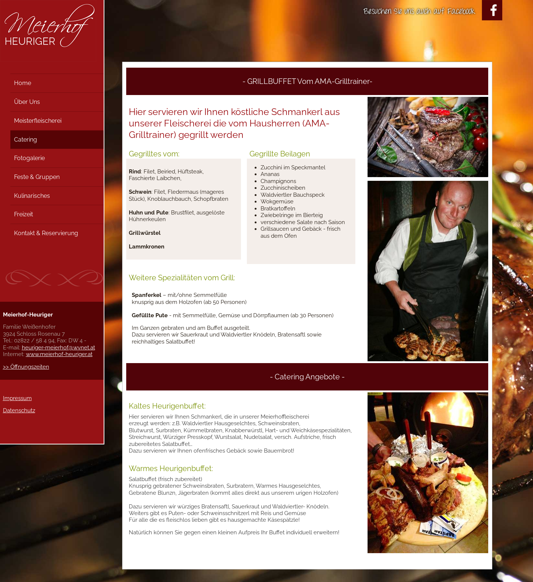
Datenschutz (19, 410)
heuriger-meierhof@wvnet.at (58, 347)
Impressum (17, 398)
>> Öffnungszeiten (26, 366)
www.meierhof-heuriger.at (59, 354)
